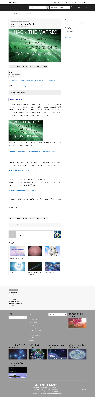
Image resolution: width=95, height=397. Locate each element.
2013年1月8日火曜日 (15, 74)
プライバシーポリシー (33, 317)
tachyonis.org (22, 190)
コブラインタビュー (13, 294)
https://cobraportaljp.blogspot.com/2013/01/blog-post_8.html (28, 86)
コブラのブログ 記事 (15, 21)
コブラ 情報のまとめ (13, 305)
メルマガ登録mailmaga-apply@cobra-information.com (51, 393)
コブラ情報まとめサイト (18, 224)
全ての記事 (66, 2)
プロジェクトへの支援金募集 (34, 335)
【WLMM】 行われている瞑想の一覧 (35, 331)
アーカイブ (68, 37)
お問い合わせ (83, 2)
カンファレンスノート (13, 297)
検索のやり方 (57, 2)
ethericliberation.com (25, 171)
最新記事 (74, 2)
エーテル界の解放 (16, 76)
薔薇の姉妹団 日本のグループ (35, 328)
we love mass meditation (14, 301)
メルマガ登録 (31, 337)
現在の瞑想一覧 (36, 393)
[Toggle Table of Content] (18, 72)
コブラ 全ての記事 (24, 21)
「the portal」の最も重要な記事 (15, 303)
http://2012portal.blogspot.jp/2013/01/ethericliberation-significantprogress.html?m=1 (33, 80)
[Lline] (32, 66)
